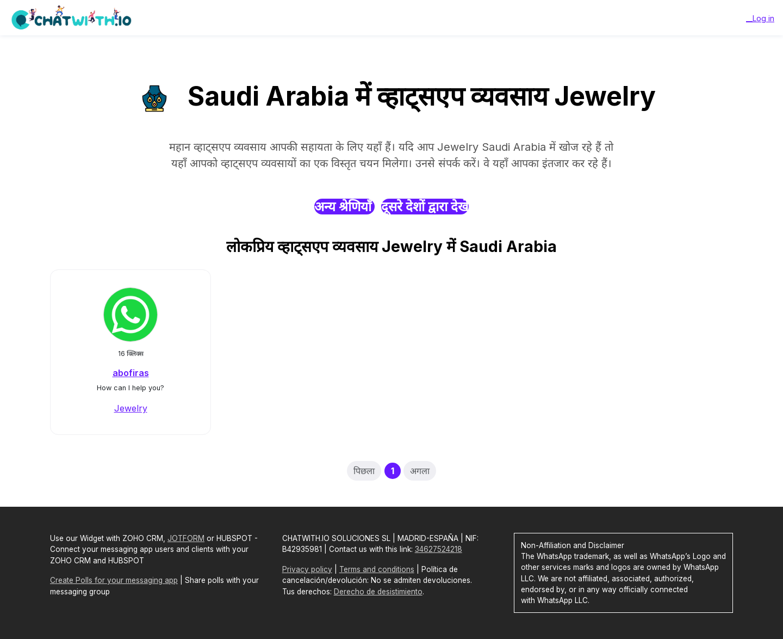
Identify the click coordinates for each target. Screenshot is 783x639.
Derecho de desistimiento (378, 591)
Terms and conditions (376, 569)
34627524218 (438, 549)
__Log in (760, 18)
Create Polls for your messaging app (114, 580)
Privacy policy (307, 569)
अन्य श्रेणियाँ (344, 206)
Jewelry (130, 408)
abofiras (131, 372)
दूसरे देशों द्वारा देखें (425, 206)
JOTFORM (185, 538)
